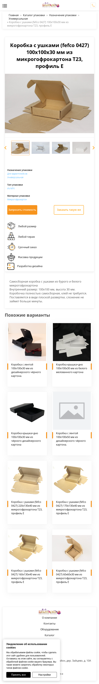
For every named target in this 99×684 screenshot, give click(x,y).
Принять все (18, 674)
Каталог (49, 635)
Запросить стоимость (22, 209)
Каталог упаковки (34, 15)
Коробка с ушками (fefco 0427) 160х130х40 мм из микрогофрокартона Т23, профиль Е (26, 576)
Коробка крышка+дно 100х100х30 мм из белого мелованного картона (71, 368)
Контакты (49, 623)
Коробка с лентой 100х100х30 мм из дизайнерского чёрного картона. (26, 370)
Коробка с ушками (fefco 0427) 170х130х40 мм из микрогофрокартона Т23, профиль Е (71, 507)
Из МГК (11, 188)
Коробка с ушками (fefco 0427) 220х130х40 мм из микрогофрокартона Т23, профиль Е (26, 507)
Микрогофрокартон (17, 199)
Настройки (44, 674)
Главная (14, 15)
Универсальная (18, 18)
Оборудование (49, 629)
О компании (49, 617)
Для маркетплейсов (17, 173)
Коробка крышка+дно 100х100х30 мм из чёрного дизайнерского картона (26, 438)
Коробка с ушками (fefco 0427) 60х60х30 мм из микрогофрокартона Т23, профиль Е (71, 576)
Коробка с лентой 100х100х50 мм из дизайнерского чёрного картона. (71, 438)
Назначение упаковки (62, 15)
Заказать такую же (69, 209)
